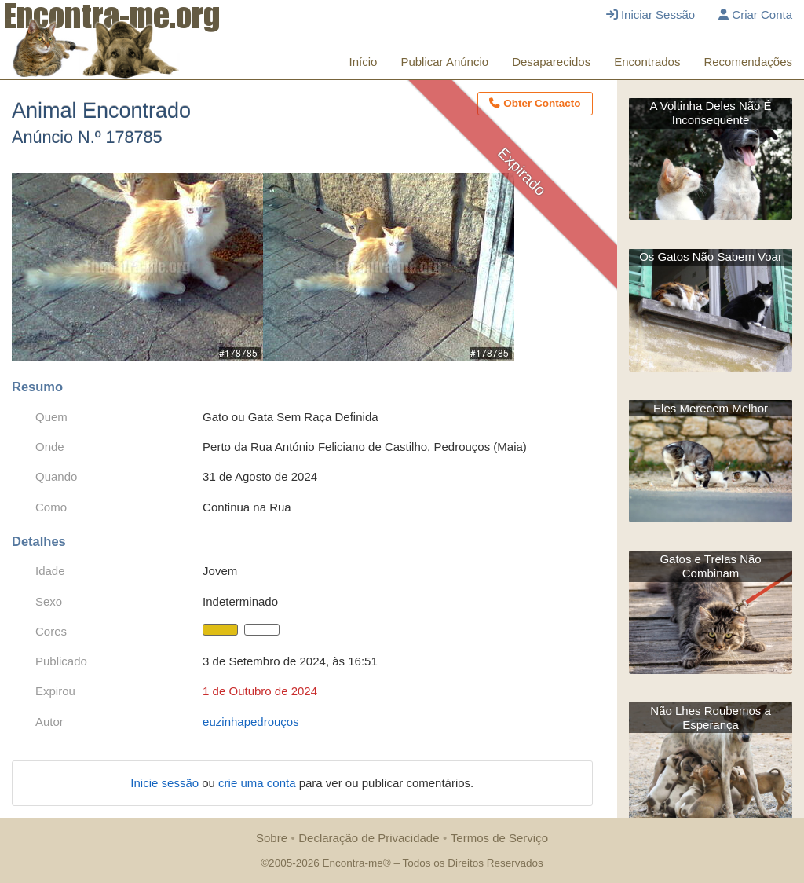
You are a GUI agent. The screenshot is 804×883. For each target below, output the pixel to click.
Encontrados (647, 61)
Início (363, 61)
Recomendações (748, 61)
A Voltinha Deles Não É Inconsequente (711, 112)
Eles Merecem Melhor (710, 408)
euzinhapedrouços (251, 721)
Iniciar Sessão (650, 14)
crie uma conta (258, 783)
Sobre (271, 838)
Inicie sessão (166, 783)
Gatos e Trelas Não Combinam (710, 566)
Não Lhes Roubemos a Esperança (710, 717)
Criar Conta (755, 14)
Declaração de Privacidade (368, 838)
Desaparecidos (551, 61)
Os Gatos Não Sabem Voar (710, 256)
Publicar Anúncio (444, 61)
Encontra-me (352, 863)
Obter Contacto (534, 103)
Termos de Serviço (499, 838)
